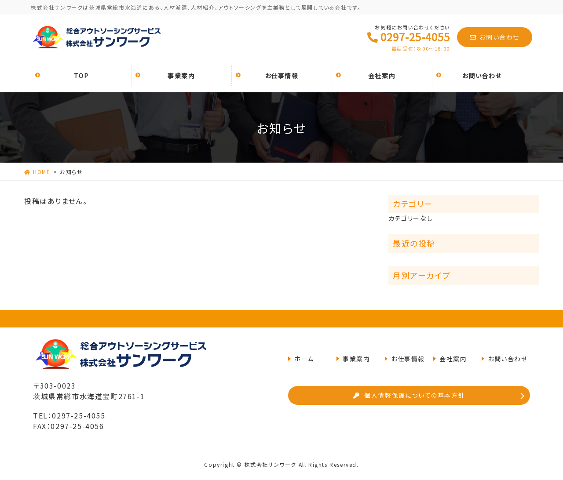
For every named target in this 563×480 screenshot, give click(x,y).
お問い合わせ (494, 37)
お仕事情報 (408, 358)
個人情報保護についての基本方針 (409, 395)
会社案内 (453, 358)
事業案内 (356, 358)
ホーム (304, 358)
